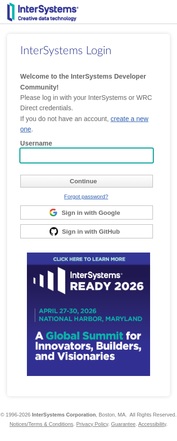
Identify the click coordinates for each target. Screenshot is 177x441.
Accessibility (152, 424)
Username (36, 143)
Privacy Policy (92, 424)
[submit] (86, 181)
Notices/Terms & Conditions (41, 424)
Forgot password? (86, 196)
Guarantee (123, 424)
